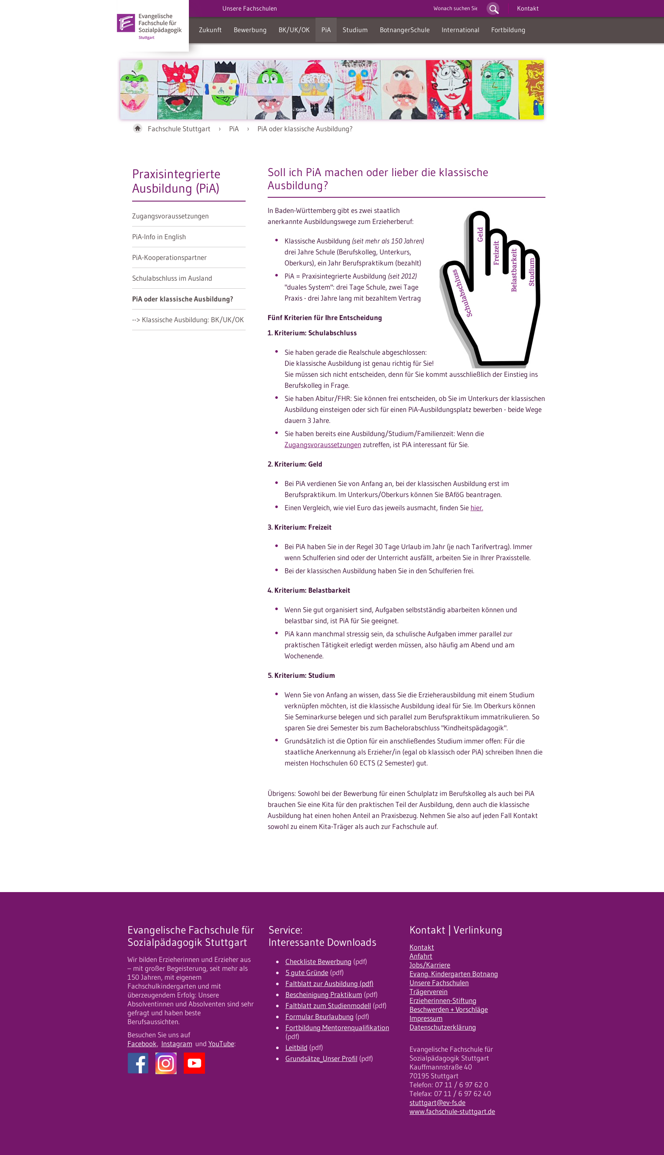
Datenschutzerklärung (442, 1027)
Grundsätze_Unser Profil (321, 1058)
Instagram (176, 1043)
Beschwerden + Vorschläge (448, 1009)
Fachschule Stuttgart (179, 128)
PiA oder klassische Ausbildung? (305, 128)
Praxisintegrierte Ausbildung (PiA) (176, 181)
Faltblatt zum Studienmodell (328, 1005)
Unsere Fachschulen (439, 982)
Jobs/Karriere (429, 965)
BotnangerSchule (405, 29)
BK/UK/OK (294, 29)
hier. (476, 507)
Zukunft (210, 29)
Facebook (142, 1043)
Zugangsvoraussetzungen (170, 216)
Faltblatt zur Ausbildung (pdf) (329, 983)
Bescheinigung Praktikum (323, 994)
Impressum (426, 1018)
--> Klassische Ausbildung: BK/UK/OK (188, 319)
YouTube (221, 1043)
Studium (355, 29)
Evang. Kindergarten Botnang (453, 974)
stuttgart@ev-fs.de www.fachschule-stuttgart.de (452, 1107)
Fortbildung (508, 29)
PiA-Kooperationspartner (169, 257)
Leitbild (296, 1047)
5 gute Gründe (306, 972)
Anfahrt (420, 956)
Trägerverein (428, 991)
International (460, 29)
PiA (326, 29)
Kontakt (528, 8)
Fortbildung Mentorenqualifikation (337, 1027)
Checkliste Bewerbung (318, 961)
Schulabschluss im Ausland (172, 278)
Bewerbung (250, 29)
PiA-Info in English (159, 236)
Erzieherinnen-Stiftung (442, 1000)
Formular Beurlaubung (319, 1016)
